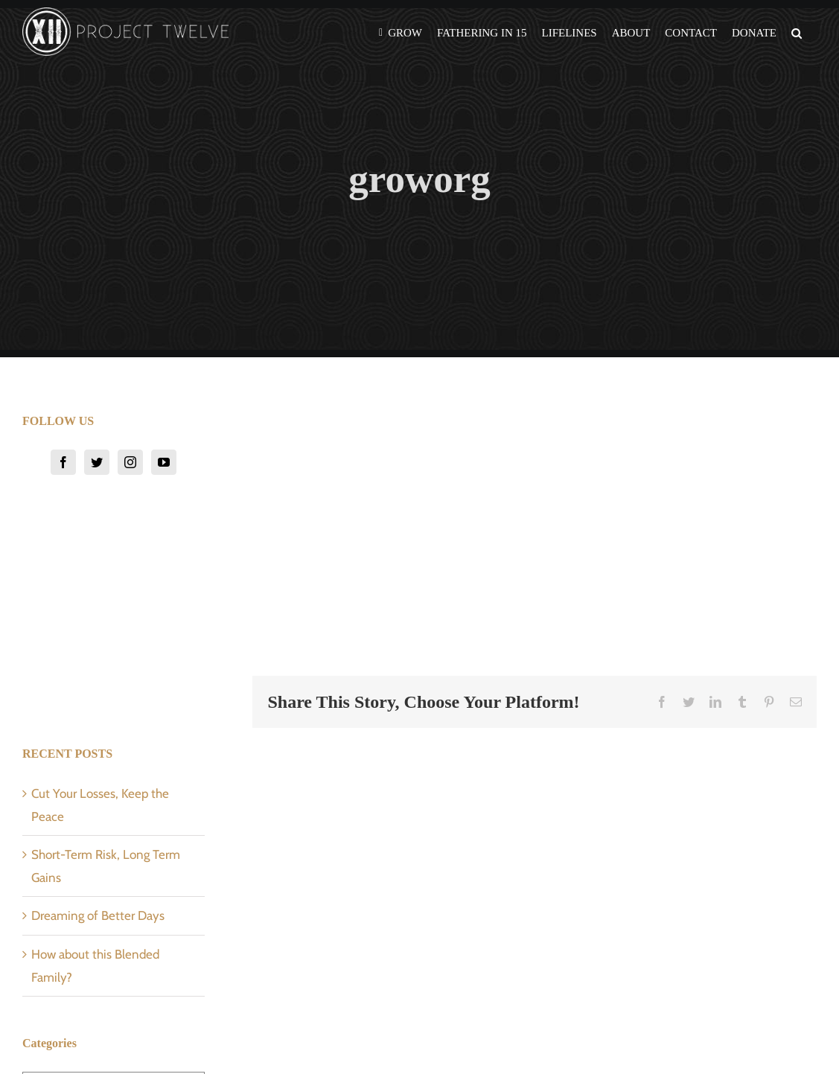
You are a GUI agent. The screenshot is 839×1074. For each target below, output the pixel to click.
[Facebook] (63, 462)
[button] (796, 31)
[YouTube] (163, 462)
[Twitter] (96, 462)
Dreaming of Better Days (98, 915)
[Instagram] (130, 462)
